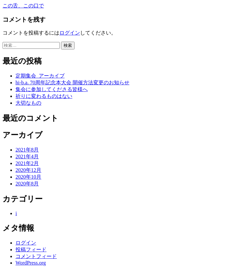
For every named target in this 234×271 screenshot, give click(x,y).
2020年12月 (28, 170)
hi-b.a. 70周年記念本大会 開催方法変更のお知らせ (72, 82)
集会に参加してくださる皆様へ (51, 89)
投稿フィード (30, 249)
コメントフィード (36, 256)
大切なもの (28, 103)
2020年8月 (27, 183)
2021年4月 (27, 156)
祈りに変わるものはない (43, 96)
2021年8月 (27, 149)
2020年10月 (28, 177)
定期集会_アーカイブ (40, 75)
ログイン (69, 33)
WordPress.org (30, 263)
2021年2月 (27, 163)
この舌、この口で (23, 5)
